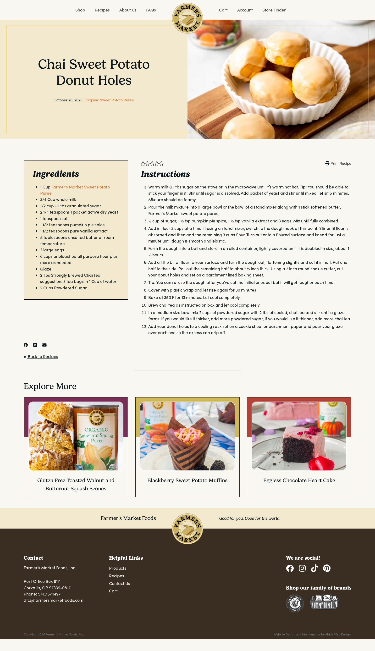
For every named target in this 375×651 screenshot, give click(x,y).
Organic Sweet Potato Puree (109, 99)
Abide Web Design (338, 634)
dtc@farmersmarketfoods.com (53, 600)
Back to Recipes (41, 356)
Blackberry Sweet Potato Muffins (187, 480)
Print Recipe (341, 163)
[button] (143, 163)
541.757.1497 (49, 594)
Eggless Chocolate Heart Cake (299, 480)
